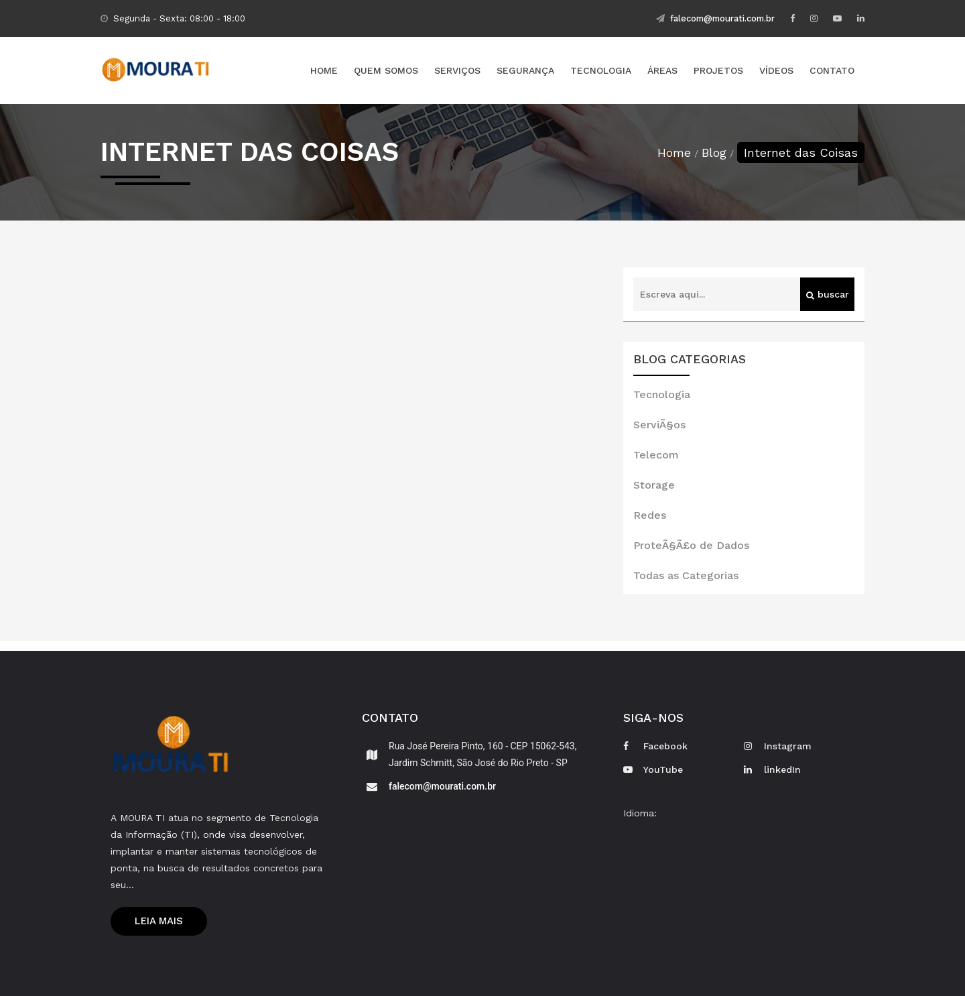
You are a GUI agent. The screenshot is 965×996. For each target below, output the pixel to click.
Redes (649, 515)
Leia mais (159, 921)
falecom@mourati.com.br (715, 18)
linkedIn (772, 769)
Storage (654, 485)
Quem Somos (386, 70)
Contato (832, 70)
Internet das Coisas (801, 152)
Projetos (718, 70)
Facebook (655, 746)
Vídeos (776, 70)
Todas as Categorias (685, 575)
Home (324, 70)
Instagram (778, 746)
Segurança (525, 70)
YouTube (653, 769)
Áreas (662, 70)
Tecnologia (600, 70)
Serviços (457, 70)
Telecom (656, 454)
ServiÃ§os (659, 424)
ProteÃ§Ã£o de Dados (691, 545)
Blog (714, 152)
